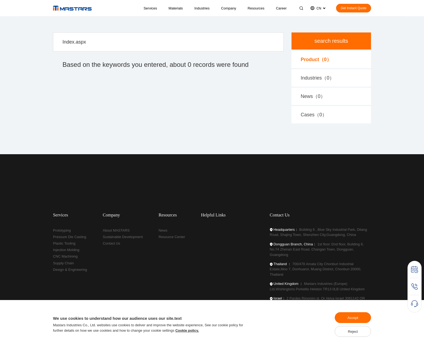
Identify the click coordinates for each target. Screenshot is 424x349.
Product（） (316, 59)
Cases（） (314, 114)
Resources (256, 8)
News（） (313, 96)
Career (281, 8)
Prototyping (62, 230)
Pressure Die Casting (69, 237)
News (162, 230)
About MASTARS (116, 230)
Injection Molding (66, 250)
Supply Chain (63, 263)
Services (150, 8)
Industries (202, 8)
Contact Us (111, 243)
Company (228, 8)
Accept (352, 318)
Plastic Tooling (64, 243)
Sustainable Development (123, 237)
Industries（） (317, 78)
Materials (175, 8)
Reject (353, 332)
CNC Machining (65, 256)
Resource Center (171, 237)
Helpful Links (213, 215)
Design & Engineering (70, 270)
